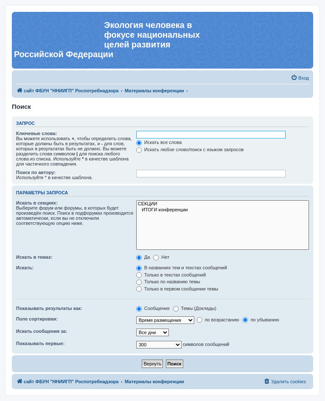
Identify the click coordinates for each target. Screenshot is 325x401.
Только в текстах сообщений (171, 274)
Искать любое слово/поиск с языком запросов (190, 149)
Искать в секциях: (37, 202)
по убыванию (260, 319)
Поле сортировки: (37, 318)
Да (143, 257)
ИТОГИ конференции (222, 210)
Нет (161, 257)
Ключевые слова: (36, 133)
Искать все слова (159, 142)
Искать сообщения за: (41, 331)
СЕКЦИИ (222, 204)
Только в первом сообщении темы (177, 288)
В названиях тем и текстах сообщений (181, 267)
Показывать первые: (40, 343)
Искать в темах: (34, 257)
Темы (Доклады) (195, 308)
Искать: (24, 267)
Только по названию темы (168, 281)
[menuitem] (300, 78)
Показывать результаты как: (49, 308)
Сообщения (153, 308)
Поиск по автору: (35, 172)
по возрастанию (218, 319)
